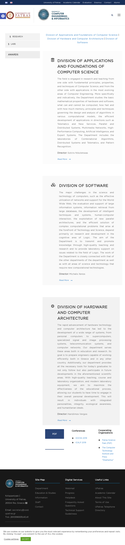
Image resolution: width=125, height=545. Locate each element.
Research (17, 36)
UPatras (99, 488)
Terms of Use (102, 502)
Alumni (117, 2)
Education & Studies (45, 493)
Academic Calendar (71, 2)
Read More (64, 159)
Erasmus (98, 2)
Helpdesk (70, 497)
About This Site (103, 497)
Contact (107, 2)
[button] (3, 16)
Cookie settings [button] (11, 539)
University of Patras (52, 2)
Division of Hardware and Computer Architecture (75, 38)
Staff (37, 502)
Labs (13, 44)
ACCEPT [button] (25, 539)
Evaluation (87, 2)
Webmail (70, 488)
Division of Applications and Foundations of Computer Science (82, 35)
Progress (69, 493)
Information (41, 497)
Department (41, 488)
